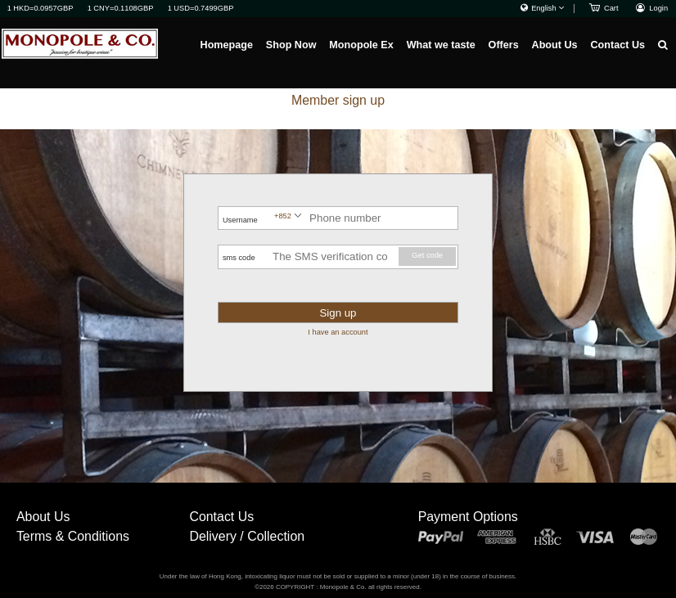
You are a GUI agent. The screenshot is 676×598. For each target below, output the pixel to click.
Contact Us (617, 45)
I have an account (337, 332)
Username (240, 220)
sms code (239, 258)
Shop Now (291, 45)
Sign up (337, 313)
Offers (504, 45)
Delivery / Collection (246, 536)
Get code (427, 255)
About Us (555, 45)
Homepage (227, 45)
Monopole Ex (361, 45)
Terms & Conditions (72, 536)
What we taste (441, 45)
